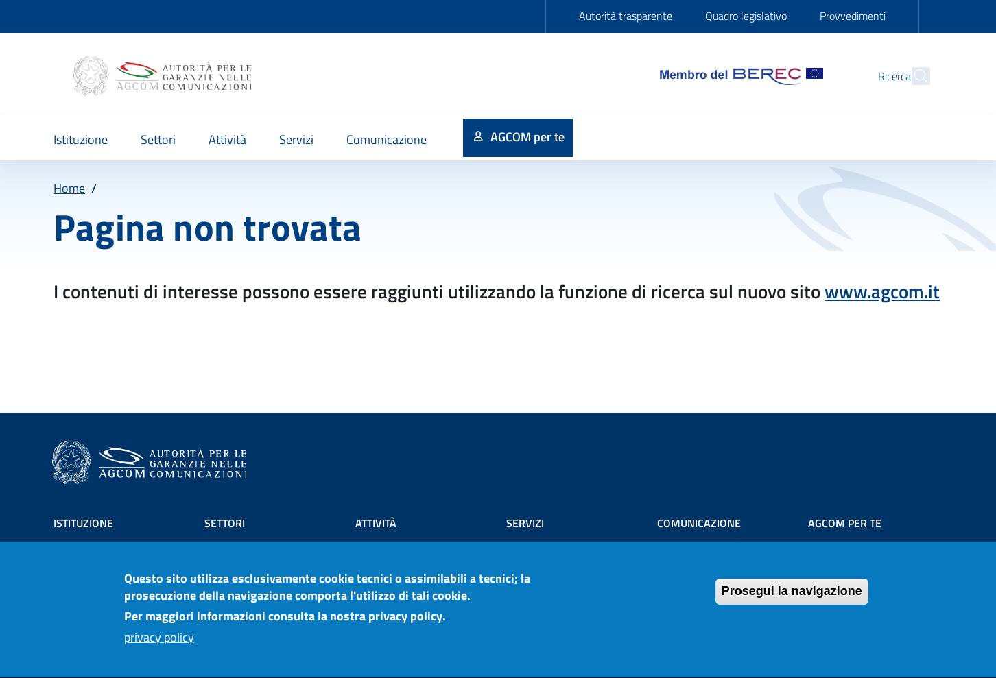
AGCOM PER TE (844, 523)
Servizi (525, 523)
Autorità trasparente (625, 16)
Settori (224, 523)
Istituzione (83, 523)
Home (69, 188)
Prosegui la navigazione (792, 598)
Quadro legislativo (746, 16)
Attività (375, 523)
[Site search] (913, 76)
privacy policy (159, 644)
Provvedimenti (853, 16)
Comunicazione (699, 523)
